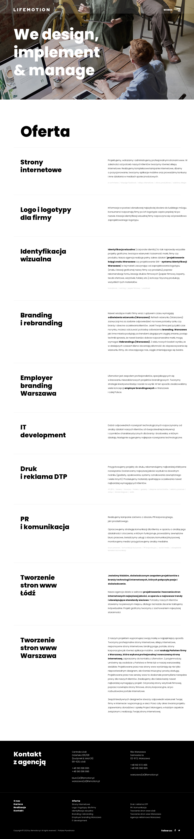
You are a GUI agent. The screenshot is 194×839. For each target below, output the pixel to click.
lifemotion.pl (36, 830)
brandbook (112, 288)
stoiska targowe (121, 492)
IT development (43, 431)
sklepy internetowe (145, 183)
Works (168, 9)
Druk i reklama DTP (43, 472)
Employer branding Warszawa (38, 385)
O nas (17, 800)
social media (164, 548)
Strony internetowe (41, 166)
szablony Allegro (179, 183)
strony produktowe (163, 183)
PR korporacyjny (150, 548)
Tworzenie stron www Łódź (38, 585)
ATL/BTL (111, 489)
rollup (110, 492)
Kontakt (18, 810)
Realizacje (20, 807)
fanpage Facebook (128, 183)
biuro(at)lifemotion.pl (83, 778)
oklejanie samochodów (158, 489)
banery (119, 489)
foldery (136, 489)
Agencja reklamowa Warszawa (145, 817)
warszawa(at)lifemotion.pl (86, 781)
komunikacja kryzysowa (131, 548)
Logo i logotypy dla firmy (45, 213)
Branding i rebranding (41, 319)
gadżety (144, 489)
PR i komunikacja (44, 522)
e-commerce (113, 183)
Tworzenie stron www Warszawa (38, 648)
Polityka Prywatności (66, 830)
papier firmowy (134, 288)
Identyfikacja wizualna (43, 255)
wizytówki (146, 288)
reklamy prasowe (177, 489)
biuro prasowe (114, 548)
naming (122, 288)
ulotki (132, 492)
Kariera (18, 804)
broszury (127, 489)
